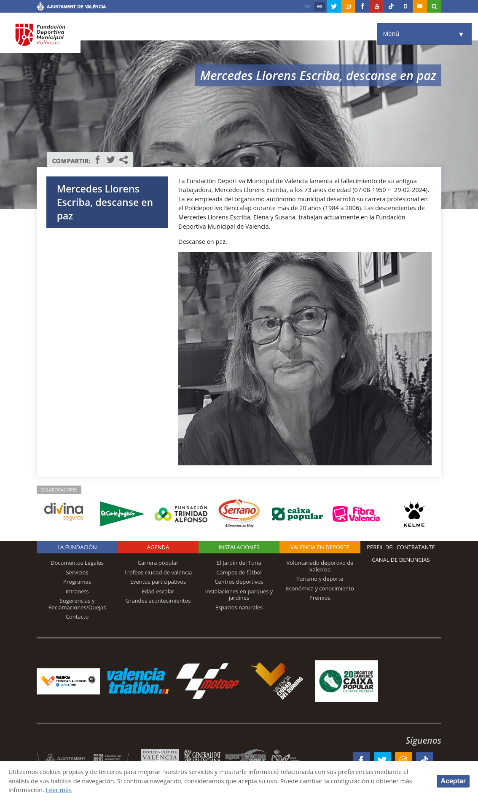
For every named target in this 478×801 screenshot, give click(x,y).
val (307, 6)
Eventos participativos (158, 581)
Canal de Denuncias (401, 559)
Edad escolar (158, 591)
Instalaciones (238, 547)
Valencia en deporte (320, 547)
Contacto (77, 616)
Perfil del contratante (401, 547)
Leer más (59, 790)
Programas (77, 581)
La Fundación (77, 547)
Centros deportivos (239, 581)
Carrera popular (158, 562)
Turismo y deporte (319, 578)
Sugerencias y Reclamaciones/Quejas (77, 604)
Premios (319, 597)
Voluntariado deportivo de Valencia (320, 566)
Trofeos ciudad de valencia (158, 572)
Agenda (158, 547)
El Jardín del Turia (239, 562)
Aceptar (453, 781)
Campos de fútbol (238, 572)
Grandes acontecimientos (158, 600)
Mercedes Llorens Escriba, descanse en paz (105, 202)
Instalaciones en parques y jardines (239, 594)
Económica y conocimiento (320, 588)
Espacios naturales (239, 607)
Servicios (77, 572)
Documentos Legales (77, 562)
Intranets (77, 591)
